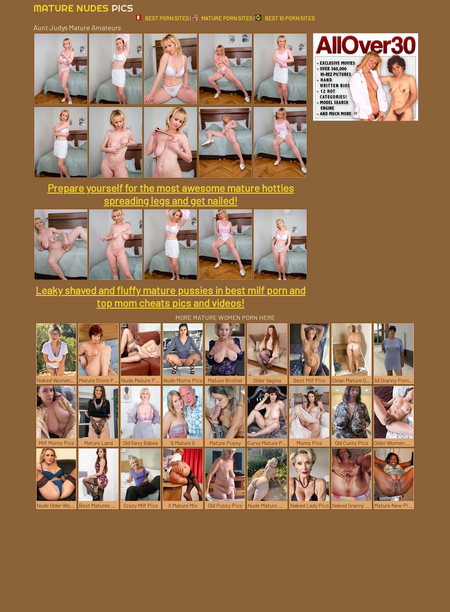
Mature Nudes (83, 8)
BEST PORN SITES (162, 18)
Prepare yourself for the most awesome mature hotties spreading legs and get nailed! (170, 194)
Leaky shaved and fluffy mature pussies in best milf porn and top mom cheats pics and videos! (171, 296)
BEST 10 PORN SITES (285, 18)
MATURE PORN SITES (222, 18)
